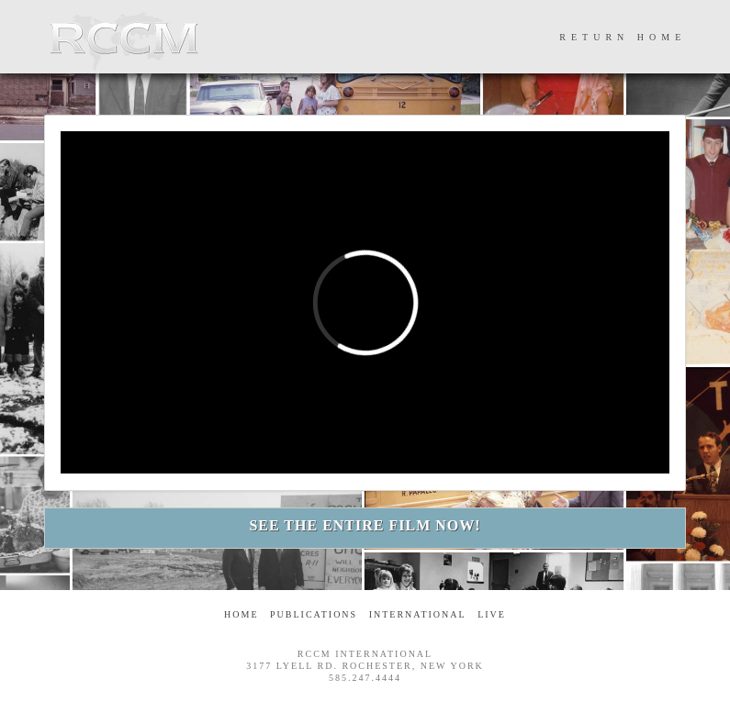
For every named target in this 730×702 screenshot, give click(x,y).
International (417, 614)
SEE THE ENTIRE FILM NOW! (364, 525)
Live (491, 614)
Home (241, 614)
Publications (313, 614)
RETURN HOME (622, 37)
